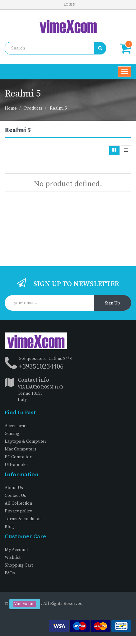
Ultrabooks (16, 465)
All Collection (18, 503)
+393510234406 (41, 366)
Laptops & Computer (25, 441)
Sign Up (112, 303)
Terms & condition (22, 519)
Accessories (17, 426)
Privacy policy (18, 511)
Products (33, 108)
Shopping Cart (19, 565)
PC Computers (19, 457)
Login (69, 4)
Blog (9, 527)
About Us (14, 488)
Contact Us (15, 495)
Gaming (12, 433)
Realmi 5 (58, 108)
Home (11, 108)
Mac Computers (20, 449)
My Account (16, 550)
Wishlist (13, 557)
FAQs (10, 573)
